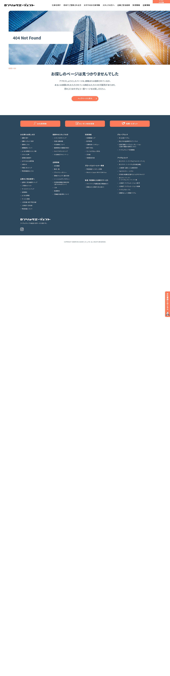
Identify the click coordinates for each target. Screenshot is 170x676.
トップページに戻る (84, 99)
